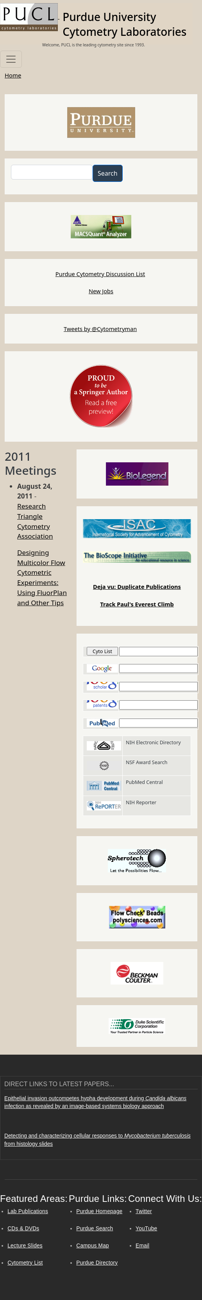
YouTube (146, 1228)
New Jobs (101, 291)
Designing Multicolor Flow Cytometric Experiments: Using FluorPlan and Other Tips (42, 577)
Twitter (144, 1211)
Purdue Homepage (99, 1211)
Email (142, 1246)
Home (13, 75)
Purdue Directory (97, 1263)
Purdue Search (94, 1228)
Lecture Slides (25, 1246)
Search (108, 173)
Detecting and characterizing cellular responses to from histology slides (97, 1140)
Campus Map (92, 1246)
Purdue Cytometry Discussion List (100, 274)
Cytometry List (25, 1263)
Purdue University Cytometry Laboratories (124, 24)
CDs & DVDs (23, 1228)
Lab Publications (27, 1211)
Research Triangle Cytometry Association (35, 521)
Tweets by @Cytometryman (100, 329)
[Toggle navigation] (11, 59)
